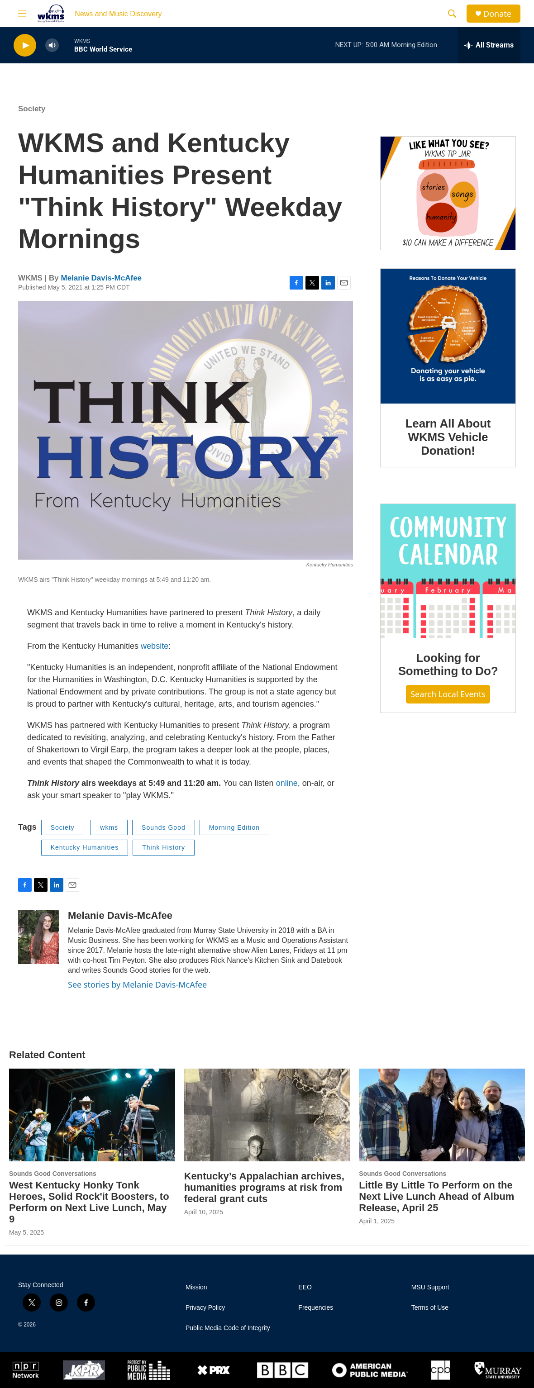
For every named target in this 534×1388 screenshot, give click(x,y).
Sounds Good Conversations (52, 1173)
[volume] (52, 45)
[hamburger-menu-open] (22, 14)
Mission (196, 1287)
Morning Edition (234, 827)
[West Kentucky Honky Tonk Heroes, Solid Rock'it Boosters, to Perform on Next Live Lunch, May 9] (92, 1115)
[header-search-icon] (452, 14)
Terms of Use (429, 1307)
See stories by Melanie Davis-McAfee (137, 984)
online (287, 783)
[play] (25, 45)
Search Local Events (448, 694)
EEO (305, 1287)
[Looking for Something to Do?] (448, 571)
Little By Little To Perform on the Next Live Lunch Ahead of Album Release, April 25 (436, 1196)
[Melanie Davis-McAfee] (38, 937)
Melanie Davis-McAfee (101, 278)
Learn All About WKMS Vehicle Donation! (448, 437)
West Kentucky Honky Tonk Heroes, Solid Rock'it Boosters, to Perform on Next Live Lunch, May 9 (89, 1202)
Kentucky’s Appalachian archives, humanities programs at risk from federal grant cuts (264, 1187)
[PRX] (213, 1369)
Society (31, 109)
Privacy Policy (205, 1307)
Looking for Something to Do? (448, 664)
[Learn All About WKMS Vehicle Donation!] (448, 336)
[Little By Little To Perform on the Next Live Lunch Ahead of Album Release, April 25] (442, 1115)
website (154, 646)
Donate (497, 14)
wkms (109, 827)
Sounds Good (164, 827)
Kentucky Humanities (85, 847)
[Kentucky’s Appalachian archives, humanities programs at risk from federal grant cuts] (267, 1115)
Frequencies (315, 1307)
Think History (163, 847)
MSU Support (430, 1287)
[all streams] (489, 45)
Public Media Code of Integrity (228, 1328)
